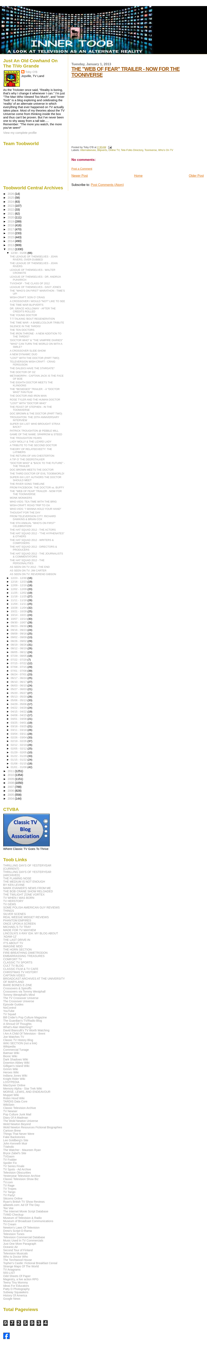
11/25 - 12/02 (19, 592)
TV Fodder (10, 1159)
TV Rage (9, 1185)
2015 (11, 237)
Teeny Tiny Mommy (15, 1282)
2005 (11, 794)
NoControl (9, 1007)
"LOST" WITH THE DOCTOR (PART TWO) (34, 357)
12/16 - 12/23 (19, 581)
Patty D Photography (16, 1289)
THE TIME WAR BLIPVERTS (26, 304)
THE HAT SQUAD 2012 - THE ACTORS (33, 529)
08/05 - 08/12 (19, 652)
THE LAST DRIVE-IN (16, 939)
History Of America (15, 1295)
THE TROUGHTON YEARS (26, 437)
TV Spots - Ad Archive (17, 1169)
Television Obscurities (17, 1172)
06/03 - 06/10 (19, 685)
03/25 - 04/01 (19, 722)
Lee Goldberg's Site (15, 1140)
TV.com (8, 1182)
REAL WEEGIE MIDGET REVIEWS (26, 917)
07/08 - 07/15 (19, 666)
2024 (11, 201)
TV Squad (9, 1014)
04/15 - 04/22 (19, 711)
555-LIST (9, 1272)
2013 (11, 245)
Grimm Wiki (10, 1069)
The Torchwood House (17, 1259)
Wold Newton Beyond (17, 1124)
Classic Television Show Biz (21, 1179)
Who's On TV (165, 150)
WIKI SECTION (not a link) (20, 1043)
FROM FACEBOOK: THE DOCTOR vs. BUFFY (37, 487)
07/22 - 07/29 (19, 659)
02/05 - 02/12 (19, 748)
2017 (11, 229)
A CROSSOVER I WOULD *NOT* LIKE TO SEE (37, 301)
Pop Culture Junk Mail (17, 1114)
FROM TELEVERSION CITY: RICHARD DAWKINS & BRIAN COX (33, 518)
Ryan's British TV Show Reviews (24, 1201)
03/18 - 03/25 (19, 726)
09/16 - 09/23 (19, 629)
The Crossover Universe (18, 1001)
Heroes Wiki (11, 1072)
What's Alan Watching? (18, 1027)
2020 (11, 217)
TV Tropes (9, 1188)
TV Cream (9, 1224)
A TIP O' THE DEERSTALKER (27, 459)
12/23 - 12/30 (19, 578)
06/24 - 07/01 (19, 674)
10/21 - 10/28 (19, 611)
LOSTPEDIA (11, 1082)
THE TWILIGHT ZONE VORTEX (24, 894)
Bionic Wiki (10, 1056)
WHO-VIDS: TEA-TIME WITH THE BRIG (33, 501)
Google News (11, 1298)
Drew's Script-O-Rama (17, 1230)
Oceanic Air (10, 1247)
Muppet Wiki (11, 1095)
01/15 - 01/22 (19, 759)
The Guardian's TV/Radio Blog (22, 1020)
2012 (11, 249)
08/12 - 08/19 (19, 648)
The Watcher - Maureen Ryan (22, 1150)
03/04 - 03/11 (19, 733)
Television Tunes (13, 1234)
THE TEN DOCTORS (22, 329)
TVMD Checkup (13, 1214)
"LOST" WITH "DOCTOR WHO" (28, 403)
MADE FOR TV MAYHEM (19, 930)
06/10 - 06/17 (19, 681)
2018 (11, 225)
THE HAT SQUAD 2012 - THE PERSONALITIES (27, 562)
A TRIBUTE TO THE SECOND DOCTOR (33, 445)
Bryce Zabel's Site (14, 1153)
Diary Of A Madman (15, 1117)
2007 (11, 786)
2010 (11, 775)
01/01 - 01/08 (19, 767)
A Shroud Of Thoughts (17, 1023)
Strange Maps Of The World (21, 1266)
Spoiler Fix (10, 1163)
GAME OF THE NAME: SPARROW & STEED (36, 434)
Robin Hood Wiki (14, 1098)
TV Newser (10, 1111)
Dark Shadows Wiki (15, 1059)
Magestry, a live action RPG (21, 1279)
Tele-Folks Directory (132, 150)
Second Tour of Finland (18, 1250)
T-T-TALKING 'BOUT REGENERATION (32, 318)
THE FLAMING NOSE (17, 878)
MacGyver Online (14, 1085)
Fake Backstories (14, 1137)
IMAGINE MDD (13, 946)
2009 (11, 779)
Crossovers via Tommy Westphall (24, 991)
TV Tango (9, 1192)
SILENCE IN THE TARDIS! (25, 326)
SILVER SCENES (14, 914)
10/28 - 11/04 (19, 607)
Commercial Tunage (16, 1049)
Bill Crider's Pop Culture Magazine (25, 1017)
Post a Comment (81, 168)
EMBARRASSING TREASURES (24, 956)
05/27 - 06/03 (19, 689)
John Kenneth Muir (15, 1143)
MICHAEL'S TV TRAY (17, 926)
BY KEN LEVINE (14, 884)
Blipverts (102, 150)
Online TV (113, 150)
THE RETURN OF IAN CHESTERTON (32, 455)
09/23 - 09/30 (19, 626)
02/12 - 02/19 (19, 744)
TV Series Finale (13, 1166)
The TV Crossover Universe (21, 998)
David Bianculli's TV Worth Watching (26, 1030)
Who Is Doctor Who (15, 1256)
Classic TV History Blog (18, 1040)
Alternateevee (88, 150)
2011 (11, 771)
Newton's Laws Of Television (21, 1227)
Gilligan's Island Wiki (16, 1066)
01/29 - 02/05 (19, 752)
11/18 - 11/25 (19, 596)
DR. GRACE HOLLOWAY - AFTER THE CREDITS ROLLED (33, 310)
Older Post (196, 175)
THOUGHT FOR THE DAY (25, 512)
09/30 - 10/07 (19, 622)
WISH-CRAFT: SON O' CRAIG (27, 297)
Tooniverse (151, 150)
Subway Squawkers (16, 1292)
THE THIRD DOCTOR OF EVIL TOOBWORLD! (37, 473)
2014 (11, 241)
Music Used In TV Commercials (23, 1240)
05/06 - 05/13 (19, 700)
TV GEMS (9, 904)
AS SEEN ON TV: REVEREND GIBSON (33, 574)
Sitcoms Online (12, 1198)
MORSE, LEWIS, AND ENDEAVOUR (27, 1091)
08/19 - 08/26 (19, 644)
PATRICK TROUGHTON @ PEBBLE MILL (34, 430)
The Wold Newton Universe (20, 1120)
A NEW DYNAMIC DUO (23, 354)
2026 (11, 193)
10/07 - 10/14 (19, 618)
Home (138, 175)
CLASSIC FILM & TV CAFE (20, 969)
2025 (11, 197)
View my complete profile (20, 132)
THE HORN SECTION (17, 949)
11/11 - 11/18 (19, 600)
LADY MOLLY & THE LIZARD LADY (31, 441)
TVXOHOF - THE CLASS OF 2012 (30, 283)
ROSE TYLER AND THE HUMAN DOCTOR (35, 399)
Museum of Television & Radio (22, 1217)
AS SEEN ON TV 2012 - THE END (30, 566)
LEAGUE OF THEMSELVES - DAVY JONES (35, 287)
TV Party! (9, 1195)
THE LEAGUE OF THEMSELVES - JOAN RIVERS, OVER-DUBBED (34, 258)
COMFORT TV (12, 959)
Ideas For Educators (16, 1285)
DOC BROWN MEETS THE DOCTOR (32, 469)
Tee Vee (8, 1208)
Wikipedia (9, 1046)
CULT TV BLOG (13, 965)
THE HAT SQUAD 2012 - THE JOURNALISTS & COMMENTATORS (36, 555)
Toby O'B (31, 72)
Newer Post (79, 175)
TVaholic (8, 1146)
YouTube (9, 1011)
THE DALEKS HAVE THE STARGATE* (32, 368)
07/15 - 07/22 (19, 663)
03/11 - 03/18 (19, 729)
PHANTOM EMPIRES (17, 920)
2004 (11, 798)
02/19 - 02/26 (19, 741)
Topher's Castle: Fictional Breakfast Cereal (30, 1263)
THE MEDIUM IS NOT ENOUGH (24, 881)
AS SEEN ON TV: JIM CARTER (28, 570)
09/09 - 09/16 (19, 633)
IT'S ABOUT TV (13, 943)
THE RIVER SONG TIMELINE (27, 483)
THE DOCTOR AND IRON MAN (28, 395)
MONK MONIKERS (21, 497)
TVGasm (9, 1156)
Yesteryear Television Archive (21, 1175)
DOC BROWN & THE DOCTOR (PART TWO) (36, 413)
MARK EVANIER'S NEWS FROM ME (27, 888)
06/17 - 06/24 (19, 678)
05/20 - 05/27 (19, 692)
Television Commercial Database (24, 1237)
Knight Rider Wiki (14, 1078)
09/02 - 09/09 (19, 637)
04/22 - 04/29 (19, 707)
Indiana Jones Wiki (15, 1075)
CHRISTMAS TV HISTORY (20, 972)
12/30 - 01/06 (19, 252)
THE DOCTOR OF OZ (23, 372)
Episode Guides (13, 1004)
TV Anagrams (12, 1269)
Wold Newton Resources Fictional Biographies (32, 1127)
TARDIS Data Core (15, 1101)
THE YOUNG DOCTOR (23, 315)
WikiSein (8, 1104)
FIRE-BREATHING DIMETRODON (25, 952)
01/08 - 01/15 (19, 763)
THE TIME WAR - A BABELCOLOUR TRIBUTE (37, 322)
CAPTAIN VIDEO (14, 975)
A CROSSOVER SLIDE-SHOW (28, 350)
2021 (11, 213)
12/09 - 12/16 (19, 585)
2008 (11, 782)
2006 (11, 790)
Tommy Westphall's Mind (19, 994)
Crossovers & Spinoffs (17, 988)
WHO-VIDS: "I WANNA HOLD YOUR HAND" (35, 508)
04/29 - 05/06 (19, 704)
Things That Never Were (18, 1133)
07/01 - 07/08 (19, 670)
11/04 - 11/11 (19, 603)
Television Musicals (15, 1253)
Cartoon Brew (12, 1130)
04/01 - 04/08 (19, 718)
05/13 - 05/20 (19, 696)
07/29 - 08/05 (19, 655)
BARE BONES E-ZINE (17, 985)
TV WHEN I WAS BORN (18, 897)
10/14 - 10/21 (19, 615)
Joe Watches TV (13, 1036)
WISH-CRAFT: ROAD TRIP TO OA (30, 505)
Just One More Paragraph (19, 1243)
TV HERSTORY (13, 901)
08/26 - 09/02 (19, 641)
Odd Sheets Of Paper (17, 1276)
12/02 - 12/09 (19, 589)
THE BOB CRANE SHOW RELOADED (28, 891)
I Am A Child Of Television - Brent (24, 1033)
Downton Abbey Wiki (16, 1062)
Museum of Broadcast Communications (28, 1221)
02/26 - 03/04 (19, 737)
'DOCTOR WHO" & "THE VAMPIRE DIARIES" (36, 340)
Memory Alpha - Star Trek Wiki (22, 1088)
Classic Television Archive (19, 1108)
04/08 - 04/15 (19, 715)
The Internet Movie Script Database (25, 1211)
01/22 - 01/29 (19, 756)
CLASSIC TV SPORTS (18, 962)
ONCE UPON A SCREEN (19, 923)
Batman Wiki (11, 1053)
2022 (11, 209)
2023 (11, 205)
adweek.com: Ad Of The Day (21, 1205)
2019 (11, 221)
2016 (11, 233)
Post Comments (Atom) (107, 185)
